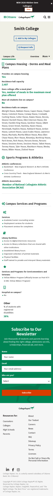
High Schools (9, 430)
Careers (31, 424)
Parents (6, 434)
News (30, 428)
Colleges (6, 425)
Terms (31, 449)
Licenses (32, 454)
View (28, 9)
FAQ (30, 437)
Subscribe (26, 393)
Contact (31, 433)
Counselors (8, 421)
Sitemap (32, 441)
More (46, 56)
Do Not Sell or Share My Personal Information (39, 459)
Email (4, 363)
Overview (34, 56)
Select (6, 381)
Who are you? (8, 375)
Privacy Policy (34, 445)
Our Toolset (33, 420)
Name (4, 351)
